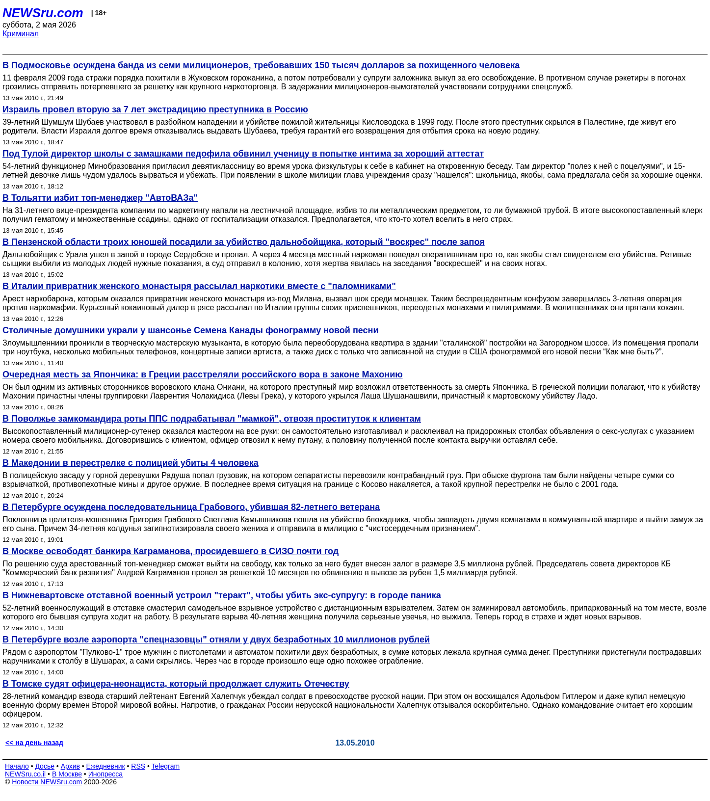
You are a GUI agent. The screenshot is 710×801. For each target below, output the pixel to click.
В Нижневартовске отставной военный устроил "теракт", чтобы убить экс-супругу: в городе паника (221, 595)
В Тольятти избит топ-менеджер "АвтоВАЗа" (100, 198)
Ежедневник (105, 766)
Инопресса (105, 774)
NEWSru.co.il (25, 774)
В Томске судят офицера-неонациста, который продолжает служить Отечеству (175, 684)
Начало (17, 766)
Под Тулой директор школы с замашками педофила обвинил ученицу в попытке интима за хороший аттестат (243, 154)
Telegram (166, 766)
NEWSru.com (42, 12)
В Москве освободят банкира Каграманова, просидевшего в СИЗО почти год (170, 551)
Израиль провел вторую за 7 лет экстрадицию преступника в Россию (155, 109)
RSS (138, 766)
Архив (70, 766)
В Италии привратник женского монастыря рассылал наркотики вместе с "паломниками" (199, 286)
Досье (44, 766)
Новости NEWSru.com (47, 782)
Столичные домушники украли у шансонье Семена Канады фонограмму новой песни (190, 330)
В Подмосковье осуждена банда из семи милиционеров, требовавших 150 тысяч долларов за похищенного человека (261, 65)
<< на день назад (34, 743)
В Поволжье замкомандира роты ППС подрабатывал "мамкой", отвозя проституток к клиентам (211, 419)
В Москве (67, 774)
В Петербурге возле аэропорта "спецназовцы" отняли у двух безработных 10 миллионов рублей (216, 639)
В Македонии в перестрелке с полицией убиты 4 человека (130, 463)
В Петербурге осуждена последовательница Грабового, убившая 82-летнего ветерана (191, 507)
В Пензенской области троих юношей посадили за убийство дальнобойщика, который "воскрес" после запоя (243, 242)
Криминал (20, 33)
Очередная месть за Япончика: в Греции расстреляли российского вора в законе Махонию (202, 374)
